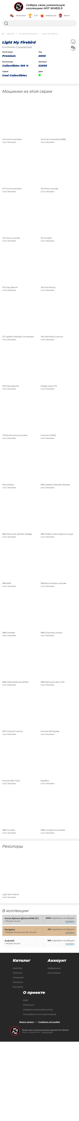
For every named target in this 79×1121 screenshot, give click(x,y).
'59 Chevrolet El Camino (52, 361)
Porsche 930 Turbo (11, 849)
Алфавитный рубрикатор (38, 1089)
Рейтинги (28, 1084)
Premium (18, 1061)
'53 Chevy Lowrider (50, 198)
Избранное (54, 1046)
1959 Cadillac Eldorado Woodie (55, 524)
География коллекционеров (39, 1093)
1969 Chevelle (8, 686)
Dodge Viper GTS (49, 415)
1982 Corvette (8, 903)
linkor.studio (47, 1112)
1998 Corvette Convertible (53, 903)
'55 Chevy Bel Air (10, 307)
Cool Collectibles (14, 75)
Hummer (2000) (48, 469)
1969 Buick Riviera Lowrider (53, 632)
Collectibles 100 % (15, 65)
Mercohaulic (8, 524)
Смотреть (69, 1000)
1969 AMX (6, 632)
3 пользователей (24, 47)
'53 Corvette (46, 253)
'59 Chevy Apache (10, 415)
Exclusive (18, 1066)
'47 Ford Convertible (11, 198)
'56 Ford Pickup (48, 307)
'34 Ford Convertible (12, 144)
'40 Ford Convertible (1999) (53, 144)
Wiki (25, 1079)
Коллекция (54, 1051)
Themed (17, 1051)
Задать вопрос (26, 1101)
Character (19, 1056)
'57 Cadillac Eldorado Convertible (18, 361)
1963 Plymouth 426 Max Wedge (17, 578)
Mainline (18, 1046)
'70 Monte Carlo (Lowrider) (15, 469)
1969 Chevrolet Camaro (51, 686)
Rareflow (45, 849)
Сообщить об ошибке (49, 1101)
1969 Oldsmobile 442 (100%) (15, 741)
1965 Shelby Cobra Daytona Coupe (57, 578)
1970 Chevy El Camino (12, 795)
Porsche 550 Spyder (50, 795)
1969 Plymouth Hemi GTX (52, 741)
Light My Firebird (10, 973)
